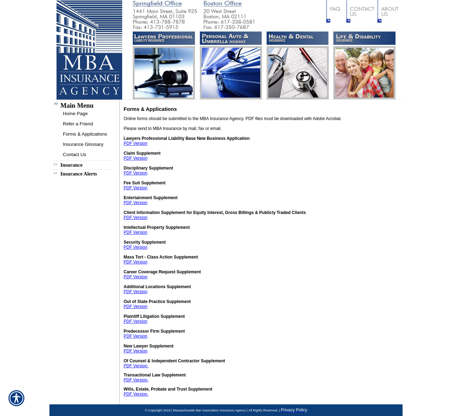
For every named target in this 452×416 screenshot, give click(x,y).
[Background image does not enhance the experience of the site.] (84, 104)
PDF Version (135, 143)
